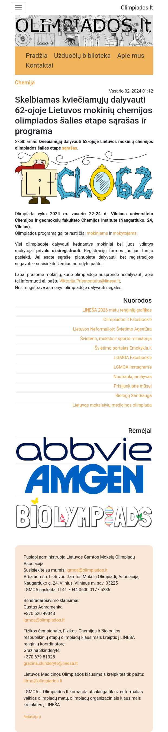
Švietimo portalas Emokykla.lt (123, 348)
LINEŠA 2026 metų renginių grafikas (117, 310)
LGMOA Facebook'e (133, 357)
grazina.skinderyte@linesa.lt (51, 663)
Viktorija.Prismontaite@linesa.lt (89, 281)
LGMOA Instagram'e (133, 367)
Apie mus (130, 55)
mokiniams (97, 233)
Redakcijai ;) (32, 717)
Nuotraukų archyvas (133, 376)
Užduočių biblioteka (82, 55)
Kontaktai (39, 65)
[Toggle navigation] (18, 7)
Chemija (25, 82)
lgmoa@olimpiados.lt (87, 570)
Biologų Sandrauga (133, 395)
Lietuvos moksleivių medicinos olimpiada (112, 405)
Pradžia (36, 55)
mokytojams (125, 233)
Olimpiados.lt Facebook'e (128, 319)
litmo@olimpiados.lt (43, 680)
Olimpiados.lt (137, 7)
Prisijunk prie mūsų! (133, 386)
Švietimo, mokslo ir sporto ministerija (116, 338)
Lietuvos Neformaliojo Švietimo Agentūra (112, 329)
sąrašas (69, 148)
